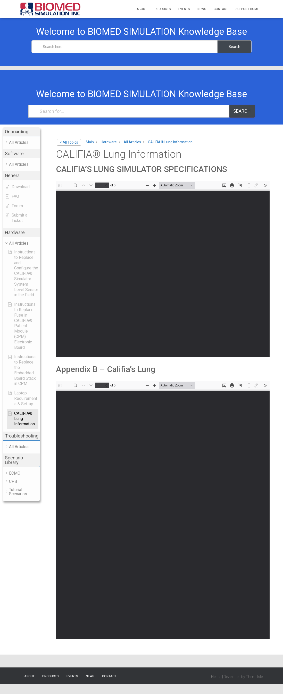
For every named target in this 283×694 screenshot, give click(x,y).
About (142, 9)
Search (242, 111)
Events (184, 9)
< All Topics (69, 142)
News (201, 9)
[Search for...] (128, 111)
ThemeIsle (254, 677)
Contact (221, 9)
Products (163, 9)
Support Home (247, 9)
